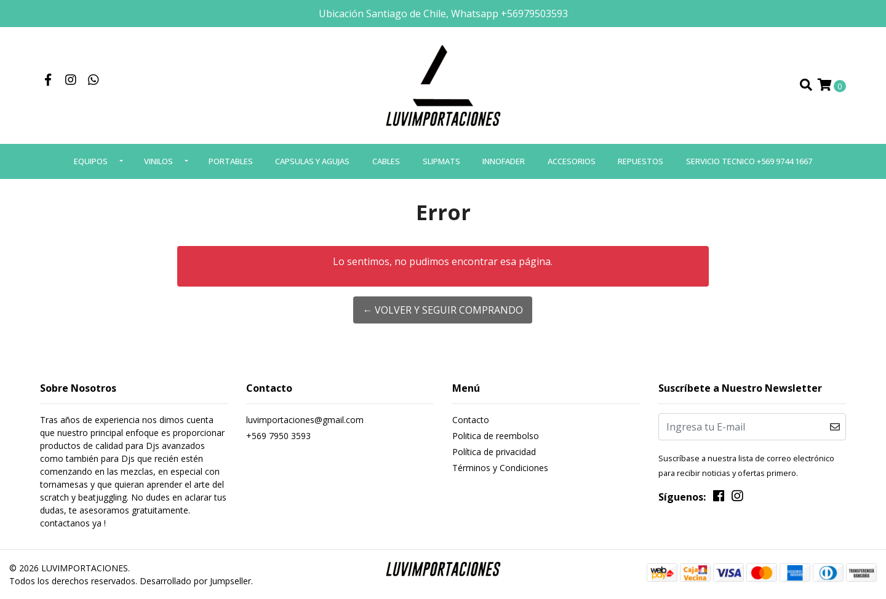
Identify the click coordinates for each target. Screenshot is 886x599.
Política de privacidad (494, 452)
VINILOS (158, 161)
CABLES (386, 161)
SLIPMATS (441, 161)
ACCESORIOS (572, 161)
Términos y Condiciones (500, 468)
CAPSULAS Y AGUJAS (312, 161)
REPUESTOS (640, 161)
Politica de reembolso (495, 436)
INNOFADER (503, 161)
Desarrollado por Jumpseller (195, 581)
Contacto (470, 420)
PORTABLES (231, 161)
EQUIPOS (91, 161)
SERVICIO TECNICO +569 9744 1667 (749, 161)
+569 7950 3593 (278, 436)
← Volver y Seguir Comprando (442, 310)
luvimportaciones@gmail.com (305, 420)
